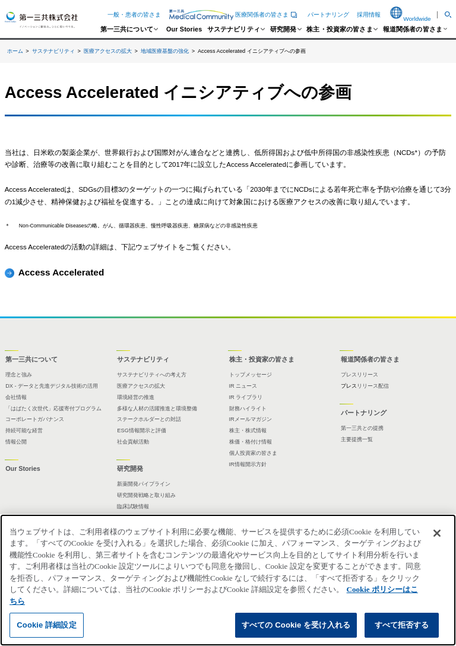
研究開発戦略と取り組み (146, 495)
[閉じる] (437, 533)
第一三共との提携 (362, 428)
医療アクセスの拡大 (108, 51)
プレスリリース (359, 375)
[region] (228, 580)
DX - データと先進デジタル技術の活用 (51, 386)
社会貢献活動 (133, 442)
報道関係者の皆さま (412, 29)
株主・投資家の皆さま (339, 29)
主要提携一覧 (357, 439)
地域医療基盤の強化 (165, 51)
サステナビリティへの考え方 (151, 375)
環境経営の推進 (135, 397)
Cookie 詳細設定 (46, 624)
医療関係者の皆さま (234, 15)
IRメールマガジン (250, 419)
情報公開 (16, 442)
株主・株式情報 (248, 430)
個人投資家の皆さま (253, 453)
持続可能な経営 (24, 430)
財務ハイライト (248, 408)
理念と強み (18, 375)
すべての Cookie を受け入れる (296, 624)
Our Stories (184, 29)
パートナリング (328, 15)
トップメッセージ (250, 375)
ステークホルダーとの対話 (149, 419)
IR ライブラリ (246, 397)
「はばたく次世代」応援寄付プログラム (53, 408)
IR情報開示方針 (248, 464)
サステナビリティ (233, 29)
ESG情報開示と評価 (141, 430)
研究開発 (283, 29)
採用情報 (369, 15)
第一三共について (126, 29)
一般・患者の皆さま (134, 15)
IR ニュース (243, 386)
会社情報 (16, 397)
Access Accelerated (61, 272)
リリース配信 (373, 386)
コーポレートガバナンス (34, 419)
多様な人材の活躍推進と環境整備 (157, 408)
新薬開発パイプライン (143, 484)
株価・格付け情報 (250, 442)
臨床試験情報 (133, 506)
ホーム (15, 51)
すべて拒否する (402, 624)
